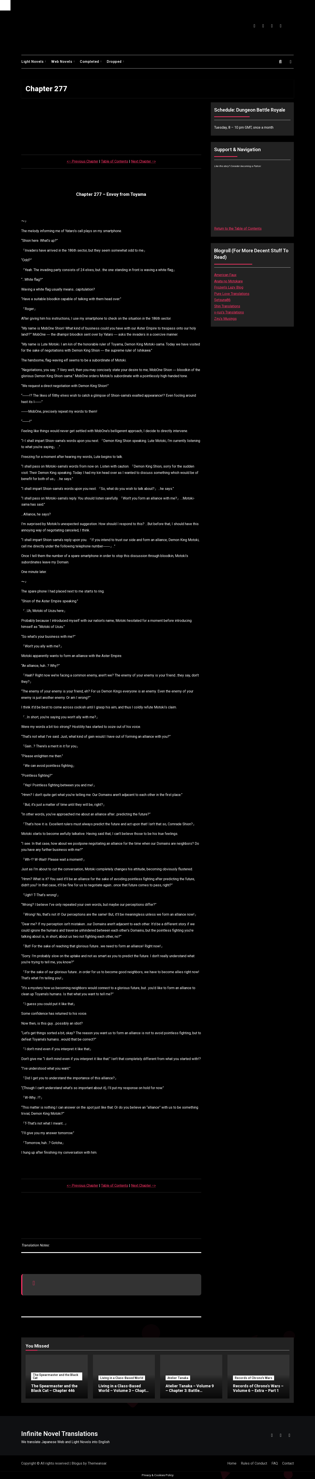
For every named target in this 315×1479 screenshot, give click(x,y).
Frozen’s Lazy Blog (228, 287)
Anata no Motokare (228, 281)
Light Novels (33, 62)
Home (231, 1463)
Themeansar (97, 1463)
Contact (288, 1463)
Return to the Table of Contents (238, 228)
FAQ (274, 1463)
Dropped (114, 62)
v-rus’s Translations (229, 312)
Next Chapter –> (143, 161)
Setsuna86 (222, 300)
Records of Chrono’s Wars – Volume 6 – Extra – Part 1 (258, 1388)
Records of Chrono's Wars (253, 1378)
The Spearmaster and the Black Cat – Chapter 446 (54, 1388)
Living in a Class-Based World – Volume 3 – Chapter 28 (123, 1391)
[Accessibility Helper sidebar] (5, 5)
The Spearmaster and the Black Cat (55, 1376)
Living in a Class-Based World (121, 1378)
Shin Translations (227, 306)
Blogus (77, 1463)
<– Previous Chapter (82, 161)
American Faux (225, 275)
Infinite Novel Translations (59, 1433)
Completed (90, 62)
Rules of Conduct (254, 1463)
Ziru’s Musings (225, 319)
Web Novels (62, 62)
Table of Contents (114, 161)
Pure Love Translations (231, 294)
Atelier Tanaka (177, 1378)
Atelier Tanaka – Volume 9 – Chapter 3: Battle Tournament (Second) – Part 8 (190, 1393)
